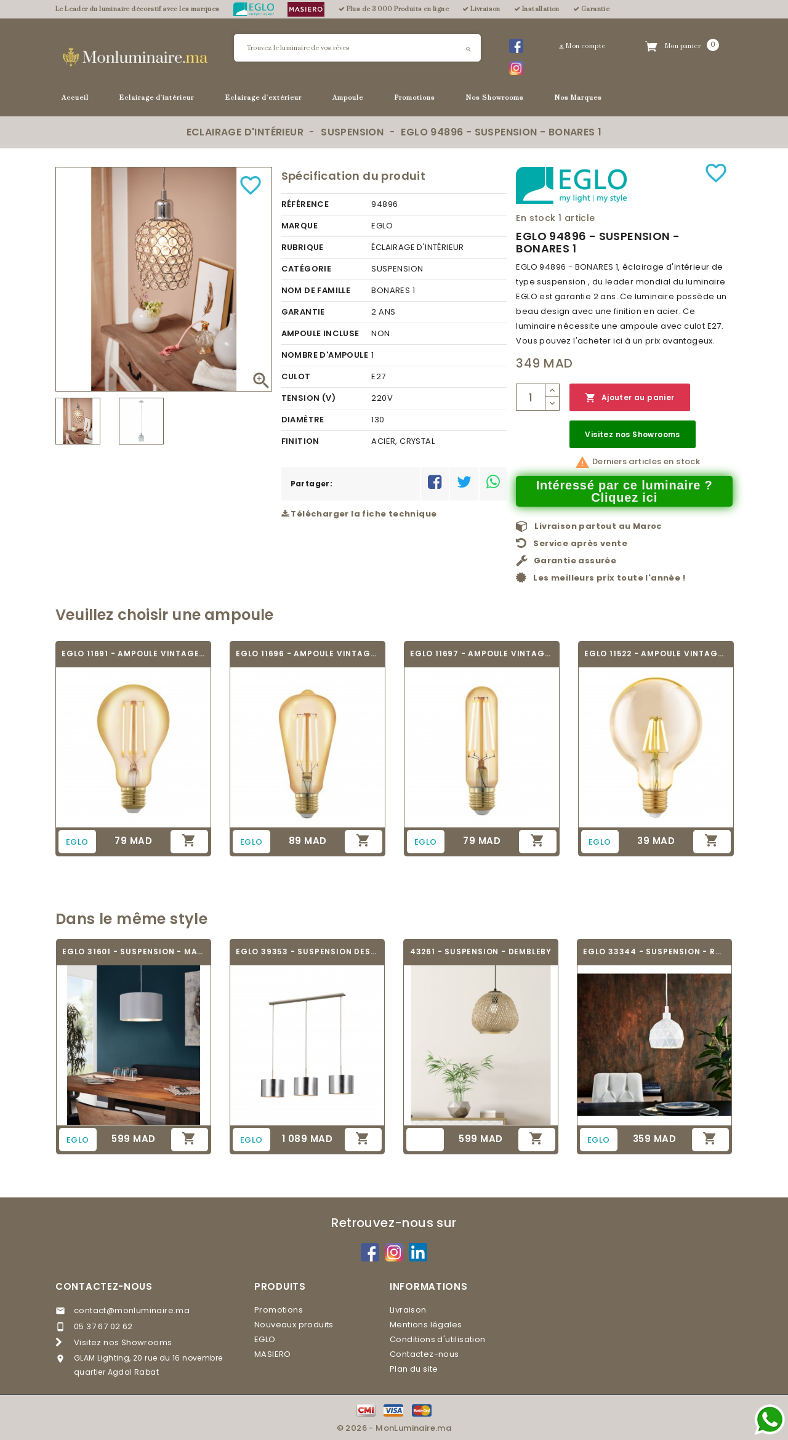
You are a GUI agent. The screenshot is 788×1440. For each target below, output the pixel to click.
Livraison (408, 1310)
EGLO (265, 1339)
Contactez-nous (104, 1286)
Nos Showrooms (495, 98)
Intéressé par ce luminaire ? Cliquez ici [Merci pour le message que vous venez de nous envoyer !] (624, 491)
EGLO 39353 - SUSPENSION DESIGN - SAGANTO (307, 951)
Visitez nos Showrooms (632, 434)
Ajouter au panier (629, 398)
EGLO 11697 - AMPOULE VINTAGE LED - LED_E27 (481, 653)
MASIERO (272, 1354)
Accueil (75, 98)
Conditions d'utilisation (438, 1339)
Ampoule (347, 98)
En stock (535, 218)
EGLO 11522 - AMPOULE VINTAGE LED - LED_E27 (656, 653)
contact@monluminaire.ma (132, 1310)
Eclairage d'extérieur (263, 98)
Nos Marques (578, 98)
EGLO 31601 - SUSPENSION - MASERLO (133, 951)
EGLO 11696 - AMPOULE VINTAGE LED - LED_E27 (307, 653)
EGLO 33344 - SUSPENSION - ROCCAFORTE (654, 951)
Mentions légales (426, 1324)
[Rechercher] (357, 48)
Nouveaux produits (294, 1324)
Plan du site (414, 1369)
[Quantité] (530, 397)
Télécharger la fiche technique (359, 514)
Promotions (415, 98)
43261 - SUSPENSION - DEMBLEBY (481, 951)
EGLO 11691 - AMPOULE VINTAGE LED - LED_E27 (133, 653)
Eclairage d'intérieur (156, 98)
